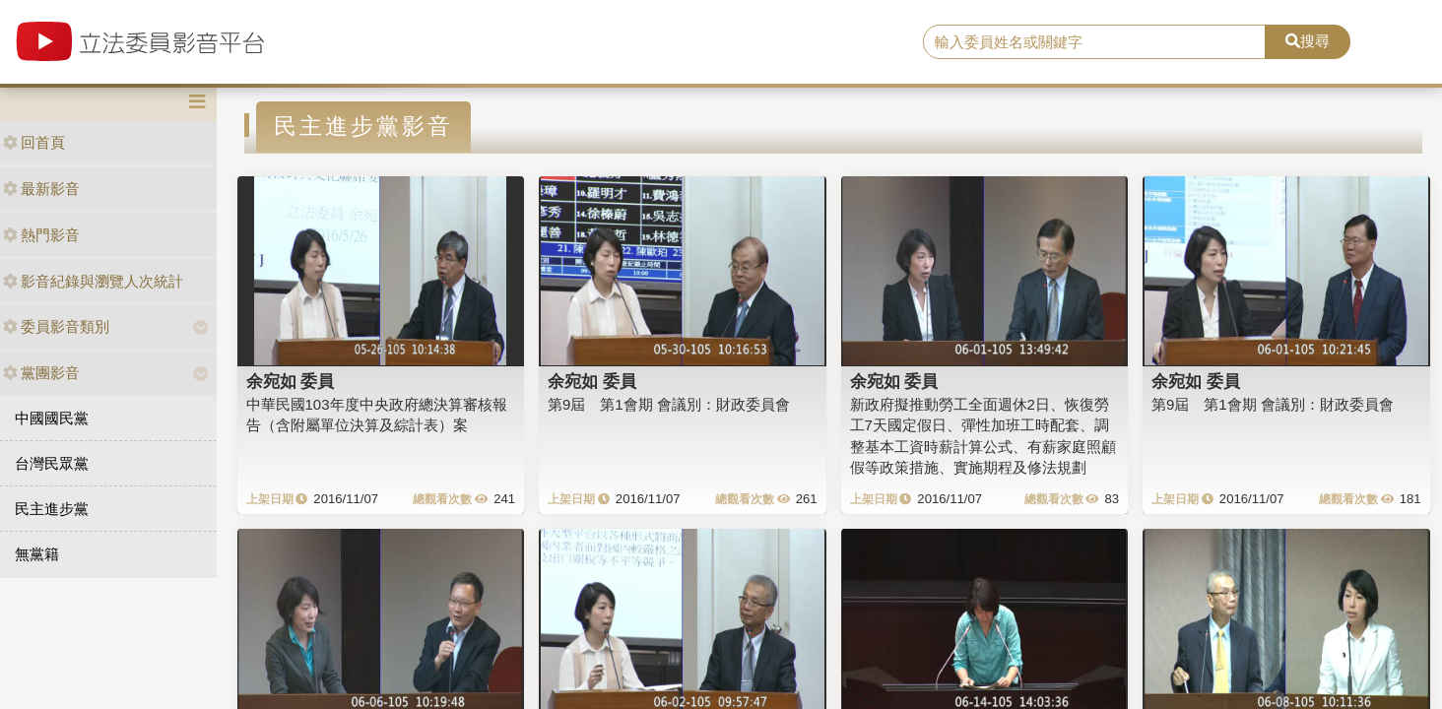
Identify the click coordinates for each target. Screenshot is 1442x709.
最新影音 (41, 188)
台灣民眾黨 (52, 463)
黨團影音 (41, 372)
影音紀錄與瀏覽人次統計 (93, 281)
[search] (1094, 42)
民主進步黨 (52, 508)
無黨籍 (37, 554)
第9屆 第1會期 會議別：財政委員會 (669, 404)
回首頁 (34, 142)
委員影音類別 (56, 326)
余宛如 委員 (290, 381)
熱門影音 (41, 234)
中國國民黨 (52, 418)
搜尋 (1307, 40)
